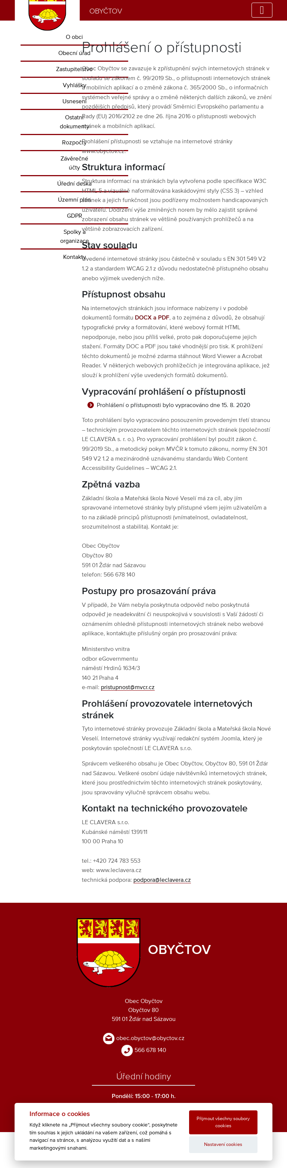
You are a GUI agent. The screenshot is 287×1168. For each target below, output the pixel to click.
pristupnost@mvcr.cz (128, 687)
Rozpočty (74, 143)
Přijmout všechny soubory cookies (223, 1122)
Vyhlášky (74, 85)
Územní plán (74, 200)
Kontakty (74, 257)
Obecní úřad (74, 53)
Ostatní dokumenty (74, 121)
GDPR (74, 216)
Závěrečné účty (74, 163)
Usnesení (74, 101)
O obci (74, 37)
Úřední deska (74, 184)
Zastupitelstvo (74, 69)
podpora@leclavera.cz (162, 880)
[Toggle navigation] (261, 10)
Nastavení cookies (223, 1144)
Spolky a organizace (74, 236)
